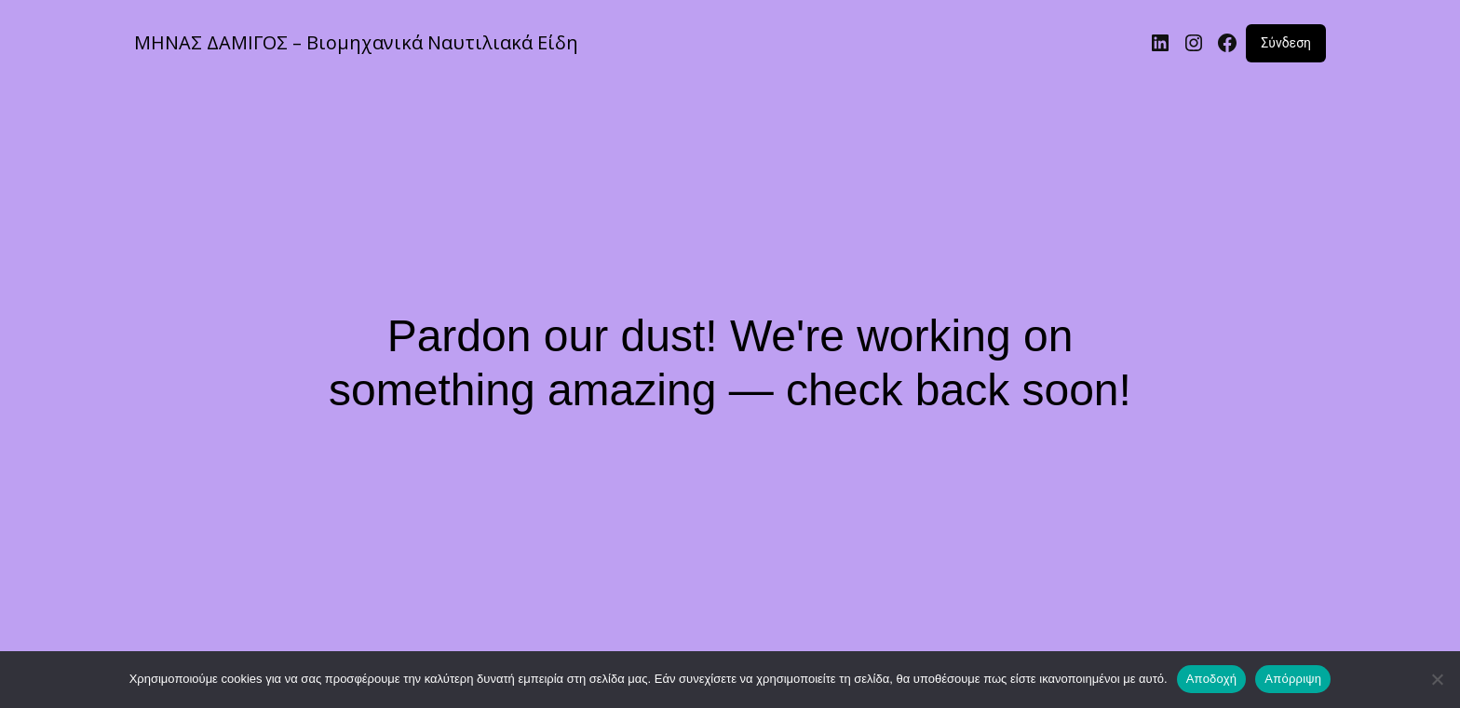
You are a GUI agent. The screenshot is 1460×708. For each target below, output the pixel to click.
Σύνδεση (1286, 42)
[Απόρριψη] (1436, 679)
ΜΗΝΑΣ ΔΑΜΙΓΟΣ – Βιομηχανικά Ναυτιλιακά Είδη (356, 42)
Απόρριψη (1292, 679)
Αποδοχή (1211, 679)
